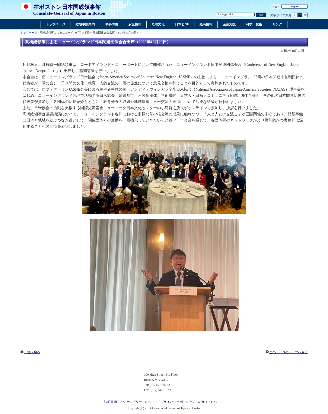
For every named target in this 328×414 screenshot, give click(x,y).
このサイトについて (209, 402)
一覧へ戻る (32, 352)
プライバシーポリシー (176, 402)
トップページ (28, 32)
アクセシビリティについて (139, 402)
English (295, 6)
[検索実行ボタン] (261, 15)
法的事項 (110, 402)
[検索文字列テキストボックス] (235, 14)
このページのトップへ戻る (288, 352)
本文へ (276, 6)
